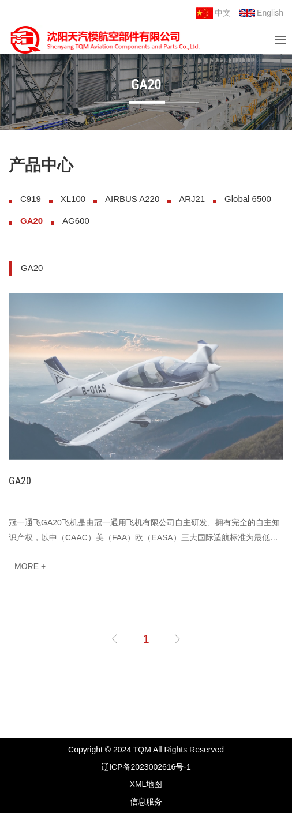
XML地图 (146, 784)
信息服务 (146, 801)
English (261, 12)
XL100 (73, 199)
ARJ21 (192, 199)
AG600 (75, 220)
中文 (213, 13)
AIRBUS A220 (132, 199)
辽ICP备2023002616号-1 (146, 766)
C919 (30, 199)
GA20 (31, 220)
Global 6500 (247, 199)
